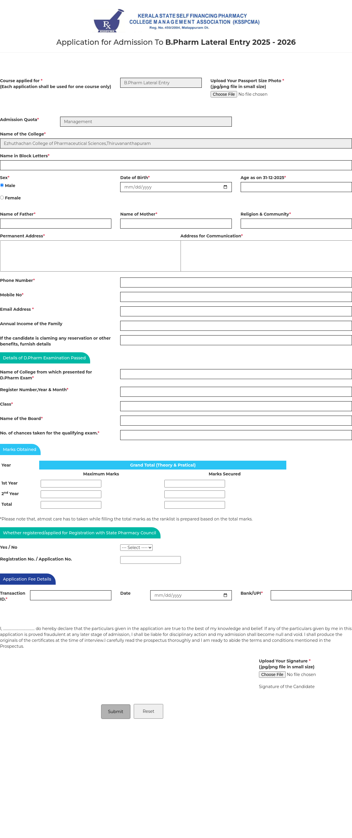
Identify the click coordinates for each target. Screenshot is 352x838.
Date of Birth (135, 177)
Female (13, 198)
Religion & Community (266, 214)
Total (6, 504)
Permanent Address (22, 236)
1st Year (9, 483)
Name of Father (18, 214)
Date (125, 593)
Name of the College (23, 134)
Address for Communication (212, 236)
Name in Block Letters (24, 155)
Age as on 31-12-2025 (263, 177)
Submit (115, 711)
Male (10, 185)
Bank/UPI (252, 593)
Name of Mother (138, 214)
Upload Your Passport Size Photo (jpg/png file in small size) (247, 83)
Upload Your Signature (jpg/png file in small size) (287, 664)
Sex (4, 177)
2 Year (10, 493)
